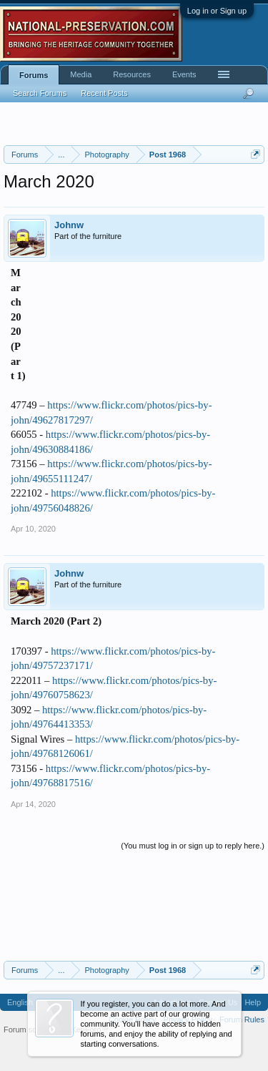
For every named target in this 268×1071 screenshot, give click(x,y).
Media (80, 74)
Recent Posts (104, 93)
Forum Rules (241, 1019)
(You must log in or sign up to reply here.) (192, 845)
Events (184, 74)
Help (252, 1002)
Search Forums (39, 93)
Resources (132, 74)
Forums (33, 75)
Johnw (69, 225)
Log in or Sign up (217, 10)
